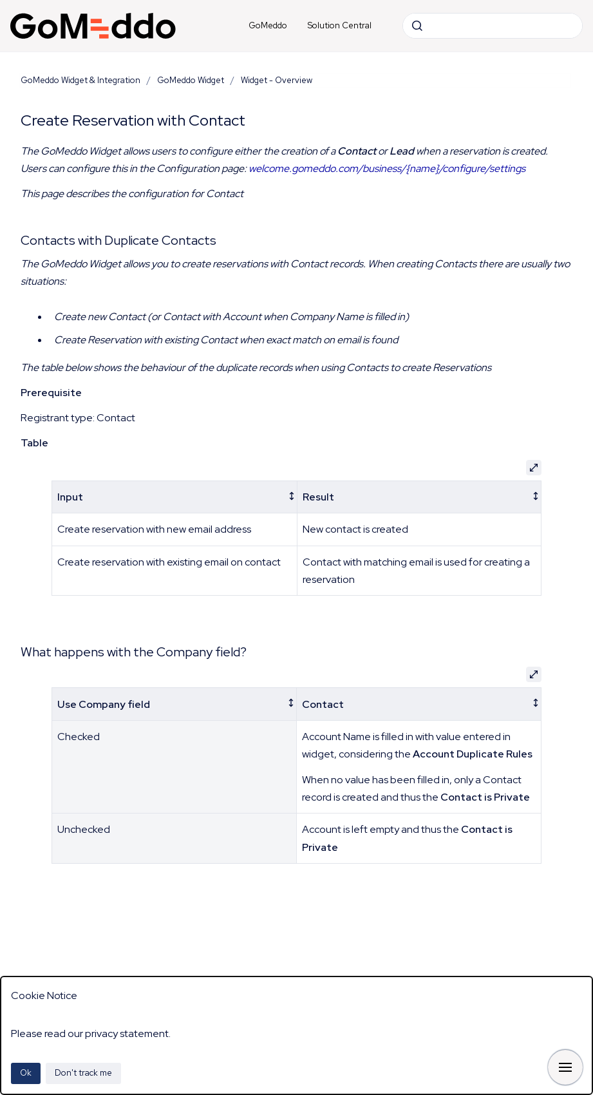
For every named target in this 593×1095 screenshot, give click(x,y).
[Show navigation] (565, 1067)
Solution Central (340, 25)
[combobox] (492, 26)
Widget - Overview (276, 80)
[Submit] (417, 25)
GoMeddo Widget (190, 80)
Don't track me (83, 1072)
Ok (26, 1072)
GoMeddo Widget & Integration (80, 80)
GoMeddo (268, 25)
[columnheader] (174, 497)
